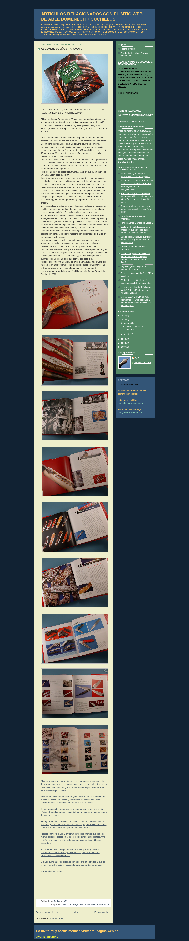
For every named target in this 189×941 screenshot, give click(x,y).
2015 (123, 316)
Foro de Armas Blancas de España (137, 223)
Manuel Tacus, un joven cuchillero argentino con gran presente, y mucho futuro (136, 240)
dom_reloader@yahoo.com (130, 412)
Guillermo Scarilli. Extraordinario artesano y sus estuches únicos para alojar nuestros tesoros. (135, 230)
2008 (123, 343)
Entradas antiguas (102, 912)
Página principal (128, 49)
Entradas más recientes (47, 912)
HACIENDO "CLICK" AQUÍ (131, 121)
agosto (127, 334)
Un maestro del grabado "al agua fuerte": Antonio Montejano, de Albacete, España (136, 290)
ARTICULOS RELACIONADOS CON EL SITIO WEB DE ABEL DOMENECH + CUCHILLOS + (92, 16)
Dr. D (137, 358)
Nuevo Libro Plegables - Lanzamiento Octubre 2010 (85, 904)
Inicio (76, 912)
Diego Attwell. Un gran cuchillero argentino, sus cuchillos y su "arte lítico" (136, 209)
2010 (123, 319)
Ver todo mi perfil (142, 362)
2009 (123, 339)
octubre (127, 323)
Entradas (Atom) (56, 918)
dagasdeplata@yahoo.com (130, 403)
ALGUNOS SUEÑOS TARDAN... (61, 48)
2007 (123, 347)
